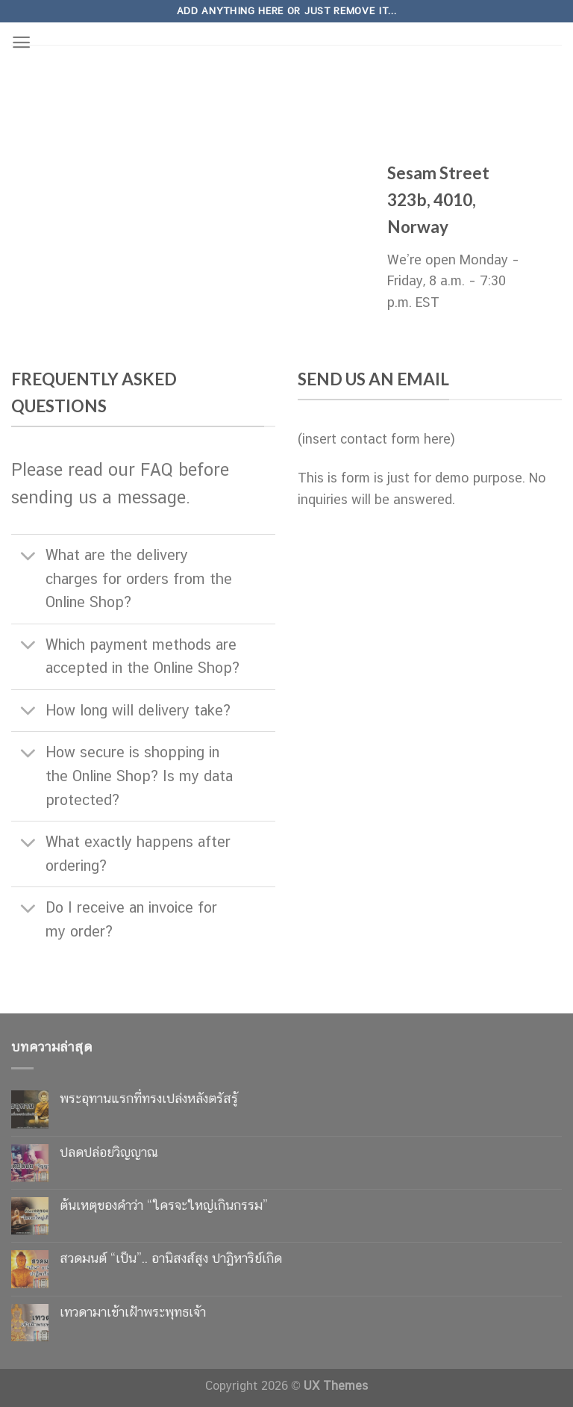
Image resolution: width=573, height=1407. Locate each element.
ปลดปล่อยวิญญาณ (109, 1152)
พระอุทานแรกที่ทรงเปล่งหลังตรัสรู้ (149, 1098)
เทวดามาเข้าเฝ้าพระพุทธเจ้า (133, 1312)
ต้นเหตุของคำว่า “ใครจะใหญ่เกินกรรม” (164, 1205)
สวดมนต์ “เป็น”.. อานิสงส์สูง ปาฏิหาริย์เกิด (171, 1258)
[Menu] (21, 42)
